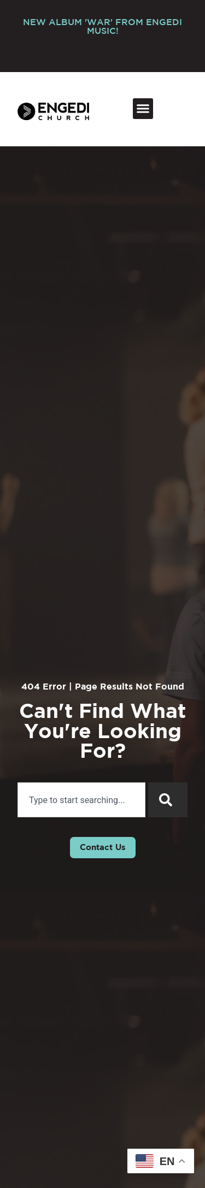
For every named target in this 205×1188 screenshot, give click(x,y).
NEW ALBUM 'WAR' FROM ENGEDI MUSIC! (102, 27)
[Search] (168, 799)
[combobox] (81, 799)
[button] (143, 108)
